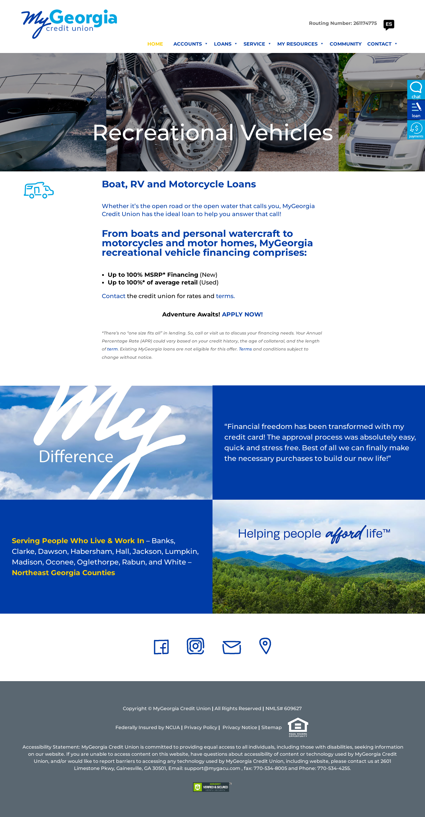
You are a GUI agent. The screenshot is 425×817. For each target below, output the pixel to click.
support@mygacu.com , (213, 768)
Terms (245, 349)
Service (258, 44)
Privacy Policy (200, 727)
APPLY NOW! (242, 314)
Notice (249, 727)
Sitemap (271, 727)
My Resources (300, 44)
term (112, 349)
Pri (226, 727)
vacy (234, 727)
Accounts (190, 44)
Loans (226, 44)
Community (346, 44)
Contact (382, 44)
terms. (225, 296)
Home (155, 44)
